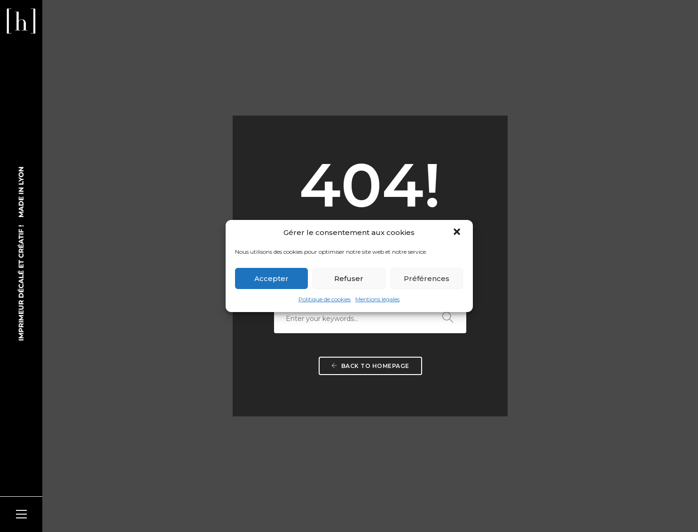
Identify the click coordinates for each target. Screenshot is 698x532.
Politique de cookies (324, 299)
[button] (457, 232)
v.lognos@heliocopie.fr (303, 446)
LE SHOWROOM (416, 377)
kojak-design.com (164, 503)
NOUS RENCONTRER (285, 377)
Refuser (348, 278)
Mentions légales (377, 299)
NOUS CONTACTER (283, 436)
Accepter (271, 278)
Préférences (426, 278)
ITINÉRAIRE (268, 416)
